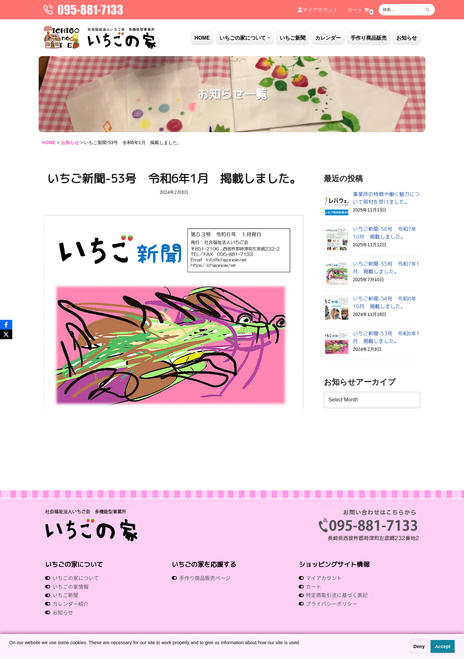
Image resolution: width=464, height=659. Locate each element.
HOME (202, 38)
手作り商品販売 (369, 38)
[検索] (399, 9)
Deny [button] (419, 646)
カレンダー (328, 38)
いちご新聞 (292, 38)
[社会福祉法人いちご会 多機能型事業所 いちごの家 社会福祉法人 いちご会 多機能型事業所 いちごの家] (100, 37)
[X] (6, 334)
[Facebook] (6, 325)
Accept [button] (442, 646)
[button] (268, 37)
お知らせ (406, 38)
